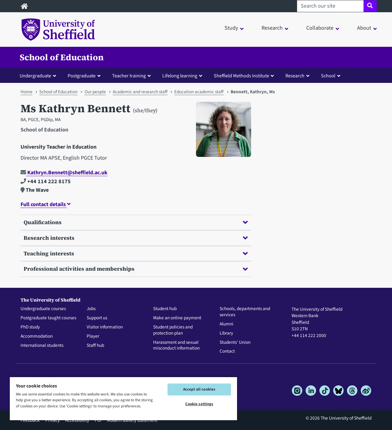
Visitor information (105, 327)
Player (93, 336)
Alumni (226, 324)
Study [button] (231, 28)
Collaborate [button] (320, 28)
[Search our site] (330, 6)
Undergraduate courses (43, 309)
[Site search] (370, 6)
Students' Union (235, 342)
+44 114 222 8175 (46, 181)
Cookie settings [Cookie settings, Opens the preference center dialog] (199, 404)
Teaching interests (136, 253)
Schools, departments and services (245, 312)
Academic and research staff (140, 91)
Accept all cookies (199, 389)
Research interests (136, 238)
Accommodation (37, 336)
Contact (227, 351)
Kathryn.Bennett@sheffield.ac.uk (64, 172)
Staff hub (95, 346)
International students (42, 346)
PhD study (30, 327)
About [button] (364, 28)
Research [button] (272, 28)
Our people (95, 91)
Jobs (91, 309)
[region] (123, 398)
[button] (39, 75)
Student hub (165, 309)
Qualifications (136, 222)
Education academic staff (199, 91)
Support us (97, 318)
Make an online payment (177, 318)
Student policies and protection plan (173, 330)
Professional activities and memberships (136, 268)
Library (226, 333)
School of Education (62, 57)
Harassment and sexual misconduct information (176, 345)
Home (26, 91)
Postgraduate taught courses (48, 318)
